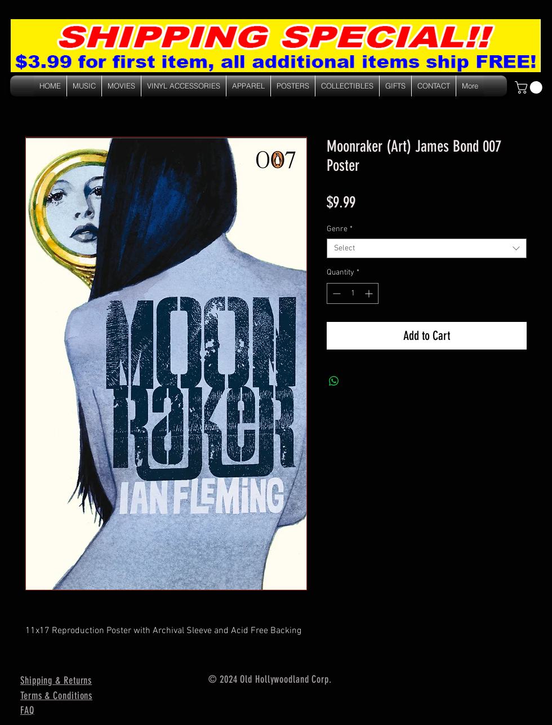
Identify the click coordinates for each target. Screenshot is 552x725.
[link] (530, 87)
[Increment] (370, 293)
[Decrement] (335, 293)
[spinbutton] (352, 293)
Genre (340, 229)
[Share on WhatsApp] (334, 381)
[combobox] (427, 248)
